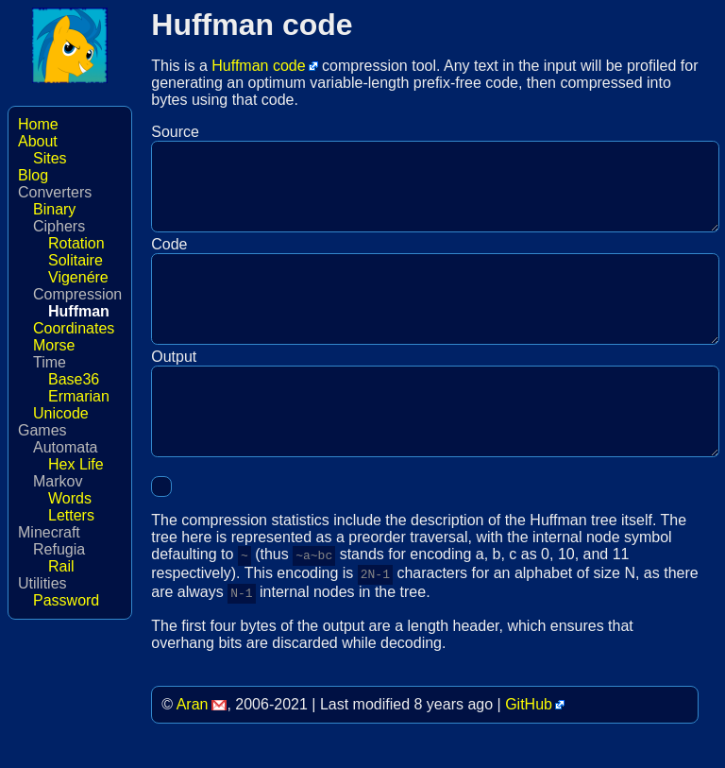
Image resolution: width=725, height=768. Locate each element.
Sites (50, 158)
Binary (54, 209)
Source (175, 132)
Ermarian (79, 396)
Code (169, 258)
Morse (54, 345)
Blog (33, 175)
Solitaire (75, 260)
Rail (61, 566)
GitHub (528, 741)
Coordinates (73, 328)
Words (70, 498)
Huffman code (258, 66)
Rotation (76, 243)
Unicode (61, 413)
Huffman (79, 311)
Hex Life (76, 464)
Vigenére (78, 277)
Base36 (73, 379)
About (38, 141)
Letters (71, 515)
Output (173, 385)
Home (38, 124)
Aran (193, 741)
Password (66, 600)
